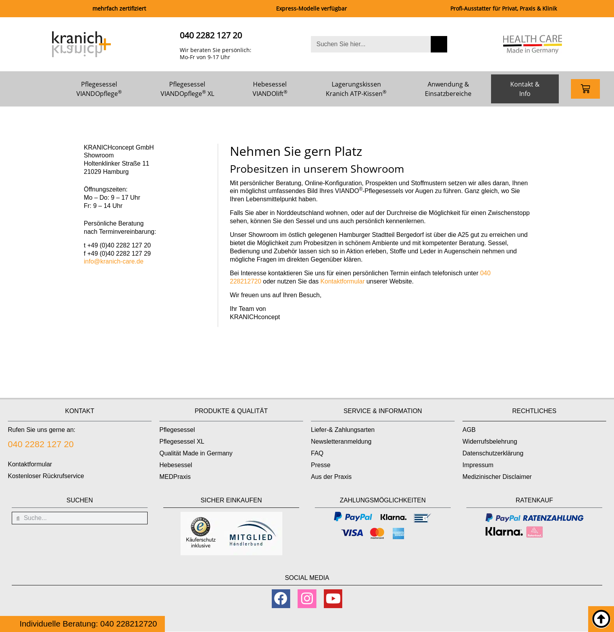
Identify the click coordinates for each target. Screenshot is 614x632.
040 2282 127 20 (211, 35)
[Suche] (439, 44)
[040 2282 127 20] (167, 44)
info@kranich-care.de (113, 261)
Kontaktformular (342, 281)
